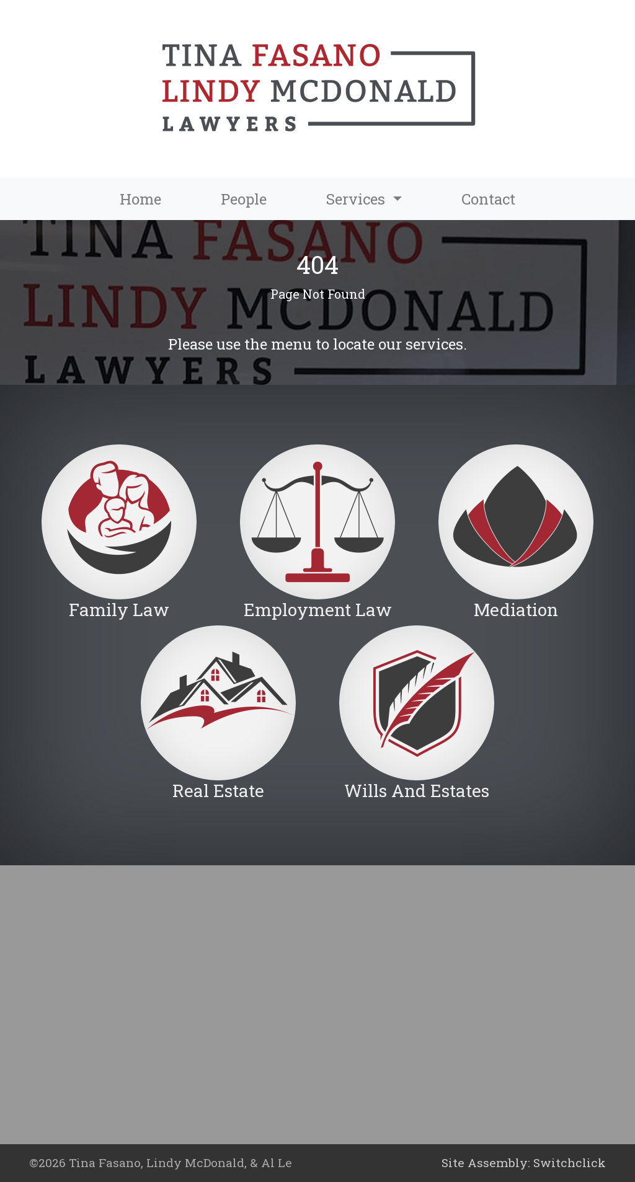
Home (140, 199)
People (244, 199)
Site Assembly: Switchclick (524, 1162)
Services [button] (357, 199)
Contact (488, 199)
